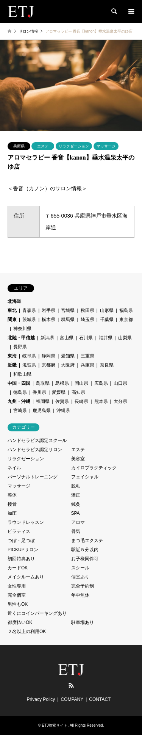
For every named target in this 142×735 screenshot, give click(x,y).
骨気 (75, 531)
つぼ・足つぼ (21, 540)
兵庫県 (19, 146)
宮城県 (68, 310)
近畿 (12, 365)
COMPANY (72, 699)
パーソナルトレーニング (33, 477)
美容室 (78, 458)
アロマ (78, 522)
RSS (71, 685)
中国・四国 (19, 383)
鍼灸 (75, 504)
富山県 (66, 337)
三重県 (87, 356)
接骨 (12, 504)
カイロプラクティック (94, 467)
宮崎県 (20, 410)
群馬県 (68, 319)
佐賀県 (62, 401)
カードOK (18, 567)
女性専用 (17, 586)
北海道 (14, 301)
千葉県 (107, 319)
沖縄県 (63, 410)
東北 (12, 310)
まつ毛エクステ (87, 540)
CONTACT (100, 699)
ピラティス (19, 531)
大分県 (120, 401)
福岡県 (43, 401)
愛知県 (68, 356)
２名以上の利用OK (27, 631)
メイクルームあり (26, 577)
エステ (42, 146)
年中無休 (80, 595)
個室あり (80, 577)
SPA (75, 513)
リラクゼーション (74, 146)
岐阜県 (29, 356)
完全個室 (17, 595)
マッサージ (106, 146)
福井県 (105, 337)
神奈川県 (22, 328)
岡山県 (81, 383)
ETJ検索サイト (55, 725)
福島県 (126, 310)
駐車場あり (82, 622)
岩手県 (48, 310)
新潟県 (47, 337)
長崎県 (81, 401)
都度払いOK (20, 622)
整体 (12, 495)
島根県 (62, 383)
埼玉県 (87, 319)
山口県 (120, 383)
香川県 (39, 392)
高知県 (78, 392)
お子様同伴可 (84, 558)
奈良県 (107, 365)
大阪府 (68, 365)
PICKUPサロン (23, 549)
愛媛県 (59, 392)
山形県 (107, 310)
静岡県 (48, 356)
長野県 (20, 346)
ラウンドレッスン (26, 522)
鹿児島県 (42, 410)
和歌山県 (22, 374)
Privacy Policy (41, 699)
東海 (12, 356)
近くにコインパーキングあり (37, 613)
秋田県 (87, 310)
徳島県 (20, 392)
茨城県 (29, 319)
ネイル (14, 467)
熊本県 (101, 401)
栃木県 (48, 319)
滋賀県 (29, 365)
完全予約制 (82, 586)
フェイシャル (84, 477)
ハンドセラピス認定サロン (35, 449)
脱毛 (75, 486)
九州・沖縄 (19, 401)
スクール (80, 567)
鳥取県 (43, 383)
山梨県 (125, 337)
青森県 (29, 310)
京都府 (48, 365)
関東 (12, 319)
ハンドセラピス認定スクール (37, 440)
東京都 (126, 319)
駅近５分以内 (84, 549)
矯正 (75, 495)
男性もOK (18, 604)
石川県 (86, 337)
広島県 (101, 383)
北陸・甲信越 (21, 337)
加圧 (12, 513)
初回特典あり (21, 558)
